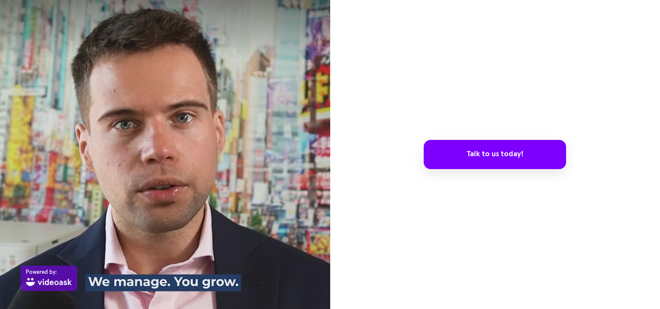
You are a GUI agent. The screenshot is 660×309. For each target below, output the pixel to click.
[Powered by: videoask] (49, 278)
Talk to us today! (495, 154)
